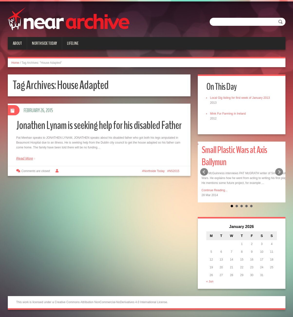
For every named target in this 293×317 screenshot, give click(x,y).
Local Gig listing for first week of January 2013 (240, 98)
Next (279, 172)
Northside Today (44, 43)
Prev (204, 172)
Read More (24, 158)
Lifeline (72, 43)
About (17, 43)
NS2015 (174, 171)
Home (15, 62)
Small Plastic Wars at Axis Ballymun (234, 156)
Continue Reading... (214, 190)
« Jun (209, 281)
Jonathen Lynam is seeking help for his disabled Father (98, 125)
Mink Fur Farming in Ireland (228, 113)
